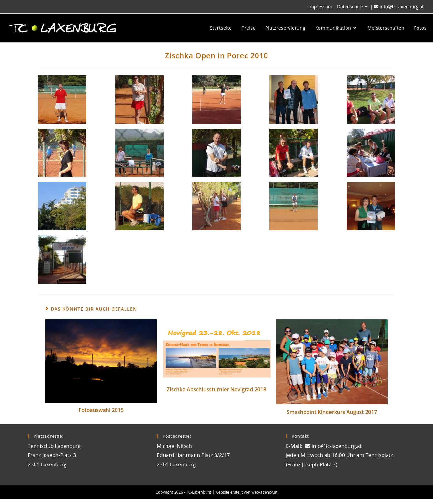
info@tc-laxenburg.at (402, 7)
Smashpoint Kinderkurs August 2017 (332, 411)
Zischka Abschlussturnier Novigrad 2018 (216, 389)
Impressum (320, 7)
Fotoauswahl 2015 (101, 410)
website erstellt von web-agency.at (246, 492)
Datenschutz (353, 7)
